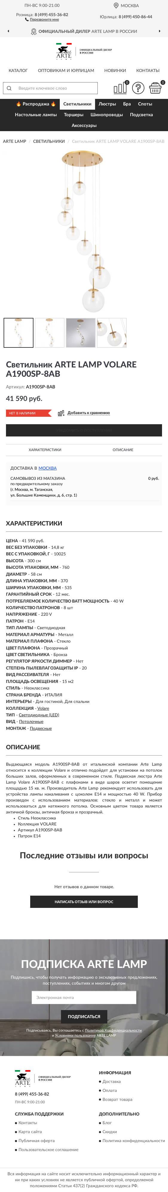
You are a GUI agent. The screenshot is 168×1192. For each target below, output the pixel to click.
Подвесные (41, 729)
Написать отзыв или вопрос (84, 902)
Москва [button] (48, 468)
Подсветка (141, 115)
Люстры (107, 104)
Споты (145, 104)
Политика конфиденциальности (134, 1141)
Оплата (110, 1091)
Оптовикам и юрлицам (66, 71)
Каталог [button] (18, 71)
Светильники (77, 104)
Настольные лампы (36, 115)
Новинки (115, 71)
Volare (43, 709)
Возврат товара (117, 1100)
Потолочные (31, 722)
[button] (42, 19)
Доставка (112, 1082)
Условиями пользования (75, 1035)
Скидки (110, 1132)
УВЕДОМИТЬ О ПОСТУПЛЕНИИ (84, 430)
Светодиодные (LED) (39, 715)
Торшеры (73, 115)
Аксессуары (84, 125)
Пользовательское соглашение (48, 1150)
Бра (127, 104)
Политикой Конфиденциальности (113, 1030)
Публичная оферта (37, 1141)
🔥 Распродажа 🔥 (36, 104)
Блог (107, 1123)
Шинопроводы (107, 115)
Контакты (148, 71)
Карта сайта (30, 1132)
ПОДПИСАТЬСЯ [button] (84, 1017)
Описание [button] (123, 450)
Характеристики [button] (45, 450)
